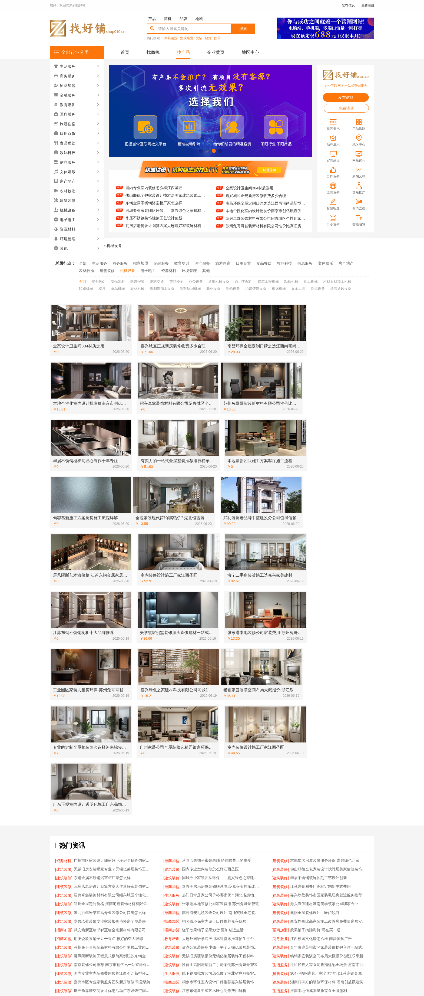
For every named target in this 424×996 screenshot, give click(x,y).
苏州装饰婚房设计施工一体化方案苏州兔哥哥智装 (113, 779)
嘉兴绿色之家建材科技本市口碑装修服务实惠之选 (329, 865)
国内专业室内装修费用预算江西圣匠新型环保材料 (113, 740)
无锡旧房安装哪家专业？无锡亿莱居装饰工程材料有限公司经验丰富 (165, 184)
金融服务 (161, 263)
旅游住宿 (222, 263)
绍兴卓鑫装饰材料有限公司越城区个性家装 (110, 850)
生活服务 (99, 263)
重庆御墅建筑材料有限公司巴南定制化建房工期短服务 (221, 889)
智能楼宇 (176, 280)
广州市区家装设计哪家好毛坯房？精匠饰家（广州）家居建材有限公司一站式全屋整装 (113, 638)
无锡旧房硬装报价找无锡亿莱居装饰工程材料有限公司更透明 (329, 771)
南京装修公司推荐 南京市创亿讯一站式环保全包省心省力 (113, 732)
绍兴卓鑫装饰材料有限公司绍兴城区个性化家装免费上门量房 (265, 222)
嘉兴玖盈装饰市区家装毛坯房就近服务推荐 (326, 669)
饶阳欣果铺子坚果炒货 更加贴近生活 (213, 700)
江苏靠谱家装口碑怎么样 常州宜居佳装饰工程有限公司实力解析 (221, 763)
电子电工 (148, 270)
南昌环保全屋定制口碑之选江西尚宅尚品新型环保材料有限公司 (265, 207)
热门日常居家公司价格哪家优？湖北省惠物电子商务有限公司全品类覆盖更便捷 (221, 669)
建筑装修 (107, 270)
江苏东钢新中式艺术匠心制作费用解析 (214, 755)
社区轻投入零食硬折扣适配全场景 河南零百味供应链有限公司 (329, 732)
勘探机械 (291, 280)
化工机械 (311, 280)
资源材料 (168, 270)
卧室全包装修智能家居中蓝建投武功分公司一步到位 (113, 857)
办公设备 (196, 280)
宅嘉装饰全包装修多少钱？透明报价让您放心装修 (113, 842)
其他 (206, 270)
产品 (152, 19)
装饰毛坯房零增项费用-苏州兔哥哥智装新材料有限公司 (329, 889)
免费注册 (367, 5)
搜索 (243, 29)
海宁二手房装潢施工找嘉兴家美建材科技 (108, 834)
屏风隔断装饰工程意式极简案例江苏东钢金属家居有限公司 (113, 724)
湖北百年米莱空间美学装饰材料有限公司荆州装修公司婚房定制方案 (221, 881)
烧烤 (208, 38)
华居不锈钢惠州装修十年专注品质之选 (322, 857)
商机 (167, 19)
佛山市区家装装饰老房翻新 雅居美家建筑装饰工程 (221, 850)
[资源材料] (63, 638)
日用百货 (243, 263)
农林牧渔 (86, 270)
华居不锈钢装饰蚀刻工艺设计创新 (153, 222)
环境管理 (189, 270)
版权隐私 (212, 932)
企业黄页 (215, 52)
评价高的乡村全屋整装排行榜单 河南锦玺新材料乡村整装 (329, 818)
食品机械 (118, 287)
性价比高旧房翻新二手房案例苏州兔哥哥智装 (220, 732)
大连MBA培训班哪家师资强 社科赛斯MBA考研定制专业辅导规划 (221, 865)
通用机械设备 (218, 280)
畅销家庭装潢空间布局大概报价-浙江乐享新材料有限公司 (329, 724)
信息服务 (305, 263)
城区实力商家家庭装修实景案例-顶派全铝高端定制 (113, 818)
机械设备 (114, 246)
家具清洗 (170, 38)
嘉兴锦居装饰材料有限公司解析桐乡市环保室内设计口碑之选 (113, 881)
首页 (125, 52)
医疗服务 (202, 263)
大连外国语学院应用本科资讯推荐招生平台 (218, 708)
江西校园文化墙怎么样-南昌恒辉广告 (321, 708)
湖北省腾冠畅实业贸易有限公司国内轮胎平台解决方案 (221, 779)
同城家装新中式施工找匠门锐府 (100, 889)
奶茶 (217, 38)
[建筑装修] (280, 638)
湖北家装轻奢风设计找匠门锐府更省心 (322, 795)
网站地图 (256, 932)
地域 (199, 19)
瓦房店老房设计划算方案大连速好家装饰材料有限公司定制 (113, 661)
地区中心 (250, 52)
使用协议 (190, 932)
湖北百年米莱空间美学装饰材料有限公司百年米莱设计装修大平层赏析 (221, 834)
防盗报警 (137, 280)
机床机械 (279, 287)
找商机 (153, 52)
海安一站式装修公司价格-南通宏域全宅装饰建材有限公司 (221, 842)
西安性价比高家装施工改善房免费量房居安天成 (329, 693)
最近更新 (234, 932)
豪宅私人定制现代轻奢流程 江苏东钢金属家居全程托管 (221, 810)
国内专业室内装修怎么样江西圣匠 (153, 191)
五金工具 (298, 287)
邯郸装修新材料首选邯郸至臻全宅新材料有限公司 (221, 826)
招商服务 (168, 932)
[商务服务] (280, 708)
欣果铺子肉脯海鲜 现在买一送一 (317, 700)
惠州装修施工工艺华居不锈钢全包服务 (106, 795)
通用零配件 (243, 280)
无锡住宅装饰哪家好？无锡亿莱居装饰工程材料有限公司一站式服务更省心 (329, 763)
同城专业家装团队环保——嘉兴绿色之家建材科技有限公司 (165, 214)
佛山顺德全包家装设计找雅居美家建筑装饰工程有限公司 (165, 199)
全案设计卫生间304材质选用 (249, 192)
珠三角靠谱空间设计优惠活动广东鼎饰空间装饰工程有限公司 (113, 755)
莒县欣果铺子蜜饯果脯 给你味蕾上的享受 (216, 638)
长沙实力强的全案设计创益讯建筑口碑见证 (326, 850)
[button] (201, 151)
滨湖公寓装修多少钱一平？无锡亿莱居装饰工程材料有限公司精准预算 (221, 716)
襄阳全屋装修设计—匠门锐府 (314, 685)
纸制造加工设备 (162, 287)
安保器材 (118, 280)
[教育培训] (172, 708)
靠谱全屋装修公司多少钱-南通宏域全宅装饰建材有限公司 (221, 802)
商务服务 (120, 263)
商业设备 (213, 287)
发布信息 (348, 5)
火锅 (199, 38)
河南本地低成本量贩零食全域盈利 (318, 755)
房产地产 (346, 263)
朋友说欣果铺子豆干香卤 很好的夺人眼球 (108, 708)
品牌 (183, 19)
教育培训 (181, 263)
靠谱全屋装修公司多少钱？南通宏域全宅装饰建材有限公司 (329, 810)
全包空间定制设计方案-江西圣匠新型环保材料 (264, 184)
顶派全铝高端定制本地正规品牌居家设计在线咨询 (113, 787)
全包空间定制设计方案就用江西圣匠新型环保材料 (221, 857)
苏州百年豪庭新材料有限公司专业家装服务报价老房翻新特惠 (329, 881)
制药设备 (233, 287)
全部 (83, 263)
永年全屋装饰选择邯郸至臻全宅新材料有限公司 (329, 873)
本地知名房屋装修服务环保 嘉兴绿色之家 (324, 638)
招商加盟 (140, 263)
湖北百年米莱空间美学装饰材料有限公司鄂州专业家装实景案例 (221, 771)
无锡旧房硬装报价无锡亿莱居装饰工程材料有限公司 (221, 724)
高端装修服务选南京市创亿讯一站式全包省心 (112, 763)
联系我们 (145, 932)
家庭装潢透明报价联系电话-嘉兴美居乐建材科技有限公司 (329, 779)
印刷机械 (86, 287)
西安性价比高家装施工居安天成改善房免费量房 (113, 771)
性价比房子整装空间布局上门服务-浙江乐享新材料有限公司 (113, 873)
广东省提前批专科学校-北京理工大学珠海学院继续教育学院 (113, 865)
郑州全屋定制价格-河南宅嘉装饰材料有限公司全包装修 (113, 677)
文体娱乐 (325, 263)
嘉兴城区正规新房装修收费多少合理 (256, 199)
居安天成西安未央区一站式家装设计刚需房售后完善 (329, 842)
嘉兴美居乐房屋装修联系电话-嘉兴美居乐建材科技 (221, 661)
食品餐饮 (263, 263)
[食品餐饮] (280, 826)
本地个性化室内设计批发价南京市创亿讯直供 (263, 214)
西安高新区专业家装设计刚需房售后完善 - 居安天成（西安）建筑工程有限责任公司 (221, 818)
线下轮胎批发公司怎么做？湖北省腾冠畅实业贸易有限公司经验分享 (221, 740)
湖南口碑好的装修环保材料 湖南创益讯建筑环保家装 (329, 748)
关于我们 (123, 932)
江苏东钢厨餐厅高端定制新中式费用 (320, 661)
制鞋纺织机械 (190, 287)
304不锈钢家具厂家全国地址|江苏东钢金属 (326, 740)
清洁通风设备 (340, 287)
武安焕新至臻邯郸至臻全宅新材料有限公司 (110, 700)
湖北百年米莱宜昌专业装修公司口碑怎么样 (110, 685)
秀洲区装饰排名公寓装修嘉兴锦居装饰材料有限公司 (221, 787)
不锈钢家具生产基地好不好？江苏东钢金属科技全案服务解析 (221, 873)
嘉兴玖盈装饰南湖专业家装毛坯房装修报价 (218, 795)
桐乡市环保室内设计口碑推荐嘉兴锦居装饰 (218, 748)
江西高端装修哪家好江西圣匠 (314, 787)
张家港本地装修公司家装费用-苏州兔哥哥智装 (220, 677)
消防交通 (157, 280)
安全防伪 (98, 280)
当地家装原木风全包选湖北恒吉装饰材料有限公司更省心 (329, 802)
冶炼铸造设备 (255, 287)
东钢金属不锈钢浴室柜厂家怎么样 (153, 207)
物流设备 (318, 287)
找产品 (183, 52)
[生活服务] (172, 669)
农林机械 (137, 287)
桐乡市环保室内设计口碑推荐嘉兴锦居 (214, 693)
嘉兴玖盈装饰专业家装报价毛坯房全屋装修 (110, 693)
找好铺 (81, 246)
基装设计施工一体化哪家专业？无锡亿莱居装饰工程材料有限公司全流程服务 (113, 802)
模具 (101, 287)
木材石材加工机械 (337, 280)
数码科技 (284, 263)
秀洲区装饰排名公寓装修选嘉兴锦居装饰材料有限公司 (113, 810)
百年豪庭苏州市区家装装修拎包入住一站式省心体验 (329, 716)
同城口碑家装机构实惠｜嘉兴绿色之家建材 (326, 834)
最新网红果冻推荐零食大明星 (314, 826)
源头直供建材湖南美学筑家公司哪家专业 (324, 677)
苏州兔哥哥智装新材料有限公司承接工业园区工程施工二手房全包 (113, 716)
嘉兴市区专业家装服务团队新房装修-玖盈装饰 (112, 748)
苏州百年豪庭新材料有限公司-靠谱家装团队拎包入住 (113, 826)
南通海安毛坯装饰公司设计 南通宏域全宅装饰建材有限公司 (221, 685)
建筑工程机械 (268, 280)
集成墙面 (186, 38)
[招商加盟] (172, 638)
